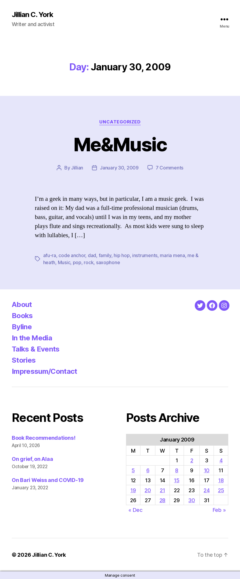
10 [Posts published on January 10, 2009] (206, 470)
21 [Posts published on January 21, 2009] (162, 490)
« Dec (135, 510)
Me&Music (120, 144)
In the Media (32, 338)
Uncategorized (119, 122)
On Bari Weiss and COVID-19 (48, 480)
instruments (144, 255)
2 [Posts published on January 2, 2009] (191, 460)
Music (64, 262)
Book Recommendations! (43, 438)
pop (77, 262)
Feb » (219, 510)
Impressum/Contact (44, 371)
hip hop (122, 255)
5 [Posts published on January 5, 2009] (133, 470)
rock (88, 262)
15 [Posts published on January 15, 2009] (176, 480)
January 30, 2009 (119, 168)
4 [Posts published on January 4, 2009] (221, 460)
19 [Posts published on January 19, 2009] (133, 490)
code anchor (71, 255)
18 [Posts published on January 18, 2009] (221, 480)
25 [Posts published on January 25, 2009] (221, 490)
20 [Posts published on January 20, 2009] (148, 490)
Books (22, 315)
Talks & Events (36, 349)
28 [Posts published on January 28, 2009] (162, 500)
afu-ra (49, 255)
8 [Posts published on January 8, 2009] (176, 470)
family (105, 255)
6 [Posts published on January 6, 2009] (148, 470)
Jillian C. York (32, 14)
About (22, 304)
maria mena (172, 255)
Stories (24, 360)
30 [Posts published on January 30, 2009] (191, 500)
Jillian (77, 168)
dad (92, 255)
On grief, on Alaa (32, 459)
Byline (22, 326)
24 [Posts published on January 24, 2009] (206, 490)
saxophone (108, 262)
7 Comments (169, 168)
